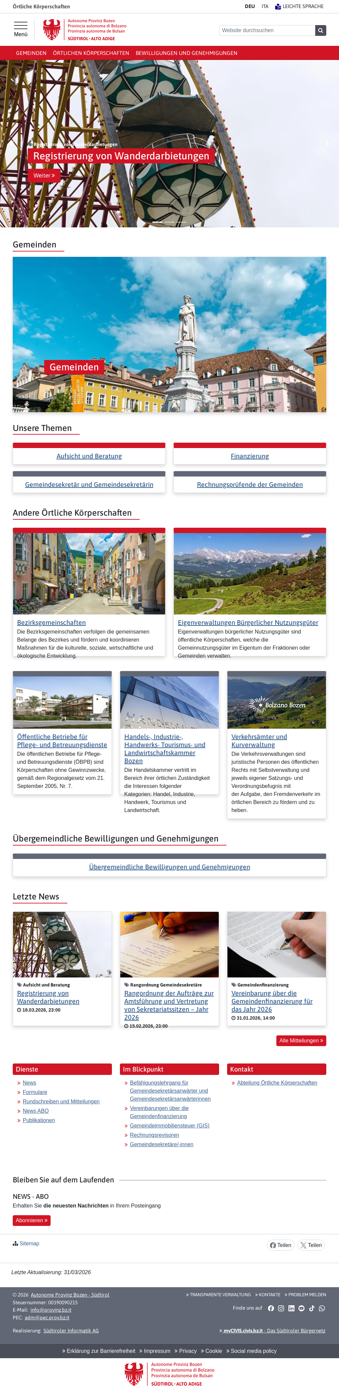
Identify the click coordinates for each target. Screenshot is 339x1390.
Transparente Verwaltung (218, 1294)
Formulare (35, 1092)
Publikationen (39, 1120)
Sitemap (29, 1243)
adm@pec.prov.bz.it (47, 1317)
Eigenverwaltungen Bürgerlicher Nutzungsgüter (248, 622)
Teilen (280, 1245)
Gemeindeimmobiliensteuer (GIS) (169, 1125)
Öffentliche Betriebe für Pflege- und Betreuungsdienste (62, 740)
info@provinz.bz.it (50, 1310)
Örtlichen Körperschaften (91, 53)
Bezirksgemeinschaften (51, 622)
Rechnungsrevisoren (154, 1135)
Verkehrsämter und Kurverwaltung (259, 740)
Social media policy (251, 1351)
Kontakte (267, 1294)
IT (265, 6)
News (29, 1083)
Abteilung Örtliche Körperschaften (277, 1083)
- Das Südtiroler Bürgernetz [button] (272, 1330)
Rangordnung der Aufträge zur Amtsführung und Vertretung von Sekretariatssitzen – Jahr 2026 (169, 1005)
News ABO (36, 1111)
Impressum (155, 1351)
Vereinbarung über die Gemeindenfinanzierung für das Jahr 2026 (272, 1001)
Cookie (211, 1351)
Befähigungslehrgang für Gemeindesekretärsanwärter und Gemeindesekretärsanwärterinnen (170, 1091)
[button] (12, 143)
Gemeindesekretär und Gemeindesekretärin (89, 484)
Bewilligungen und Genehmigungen (187, 53)
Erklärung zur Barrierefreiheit (98, 1351)
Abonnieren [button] (32, 1220)
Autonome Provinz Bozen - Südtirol (70, 1295)
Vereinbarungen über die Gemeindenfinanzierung (159, 1112)
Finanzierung (250, 456)
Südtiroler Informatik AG (71, 1330)
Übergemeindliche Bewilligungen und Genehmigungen (169, 867)
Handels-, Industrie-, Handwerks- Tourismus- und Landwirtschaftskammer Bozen (164, 748)
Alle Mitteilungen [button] (301, 1040)
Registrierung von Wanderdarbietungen (48, 997)
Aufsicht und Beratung (89, 456)
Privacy (186, 1351)
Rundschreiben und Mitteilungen (61, 1101)
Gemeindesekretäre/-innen (161, 1144)
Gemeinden (31, 53)
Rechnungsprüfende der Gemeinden (250, 484)
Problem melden (305, 1294)
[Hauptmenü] (21, 29)
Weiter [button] (44, 175)
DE (250, 6)
